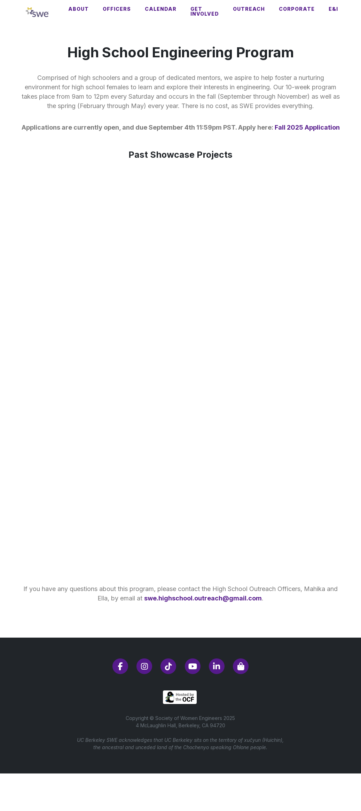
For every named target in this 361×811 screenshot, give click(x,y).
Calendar (160, 9)
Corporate (297, 9)
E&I (333, 9)
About (78, 9)
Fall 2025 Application (307, 127)
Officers (117, 9)
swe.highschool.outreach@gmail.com (203, 598)
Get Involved (204, 11)
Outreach (249, 9)
